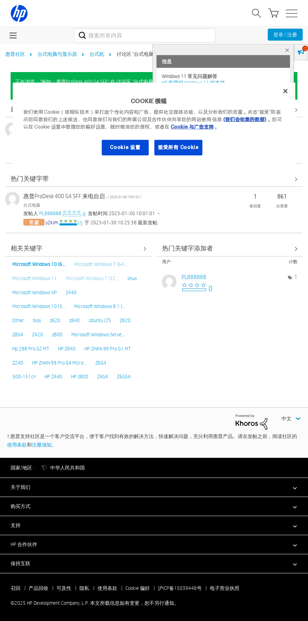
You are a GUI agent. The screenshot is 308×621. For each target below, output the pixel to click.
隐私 (84, 588)
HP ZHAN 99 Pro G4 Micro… (59, 363)
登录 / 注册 (285, 34)
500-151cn (24, 376)
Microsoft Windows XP (34, 292)
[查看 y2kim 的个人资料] (52, 222)
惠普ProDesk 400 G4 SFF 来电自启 (82, 196)
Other (18, 320)
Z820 (125, 320)
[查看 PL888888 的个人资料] (50, 213)
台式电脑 (31, 205)
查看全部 (154, 179)
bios (37, 320)
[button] (154, 487)
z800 (57, 334)
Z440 (71, 292)
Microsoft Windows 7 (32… (92, 278)
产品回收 (38, 588)
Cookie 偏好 (137, 588)
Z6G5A (124, 376)
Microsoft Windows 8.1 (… (99, 306)
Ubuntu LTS (100, 320)
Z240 (17, 363)
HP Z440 (53, 376)
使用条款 (17, 445)
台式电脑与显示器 (57, 54)
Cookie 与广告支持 (192, 127)
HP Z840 (67, 348)
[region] (154, 124)
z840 (74, 320)
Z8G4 (17, 334)
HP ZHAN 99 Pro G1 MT (107, 348)
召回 (15, 588)
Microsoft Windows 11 (34, 278)
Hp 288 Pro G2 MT (30, 348)
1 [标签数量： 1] (295, 277)
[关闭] (285, 91)
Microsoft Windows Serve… (98, 334)
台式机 (96, 54)
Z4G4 (102, 376)
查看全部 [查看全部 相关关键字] (78, 249)
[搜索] (144, 35)
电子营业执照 (224, 588)
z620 (55, 320)
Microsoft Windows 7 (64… (100, 264)
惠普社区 (15, 54)
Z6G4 (100, 363)
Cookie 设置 (125, 147)
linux (132, 278)
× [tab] (287, 50)
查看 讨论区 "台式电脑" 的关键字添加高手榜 (230, 249)
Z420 (37, 334)
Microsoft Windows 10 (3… (38, 306)
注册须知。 (44, 445)
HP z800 (79, 376)
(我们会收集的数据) (244, 119)
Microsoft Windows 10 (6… (38, 264)
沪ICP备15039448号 (180, 588)
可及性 (64, 588)
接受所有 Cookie (178, 147)
